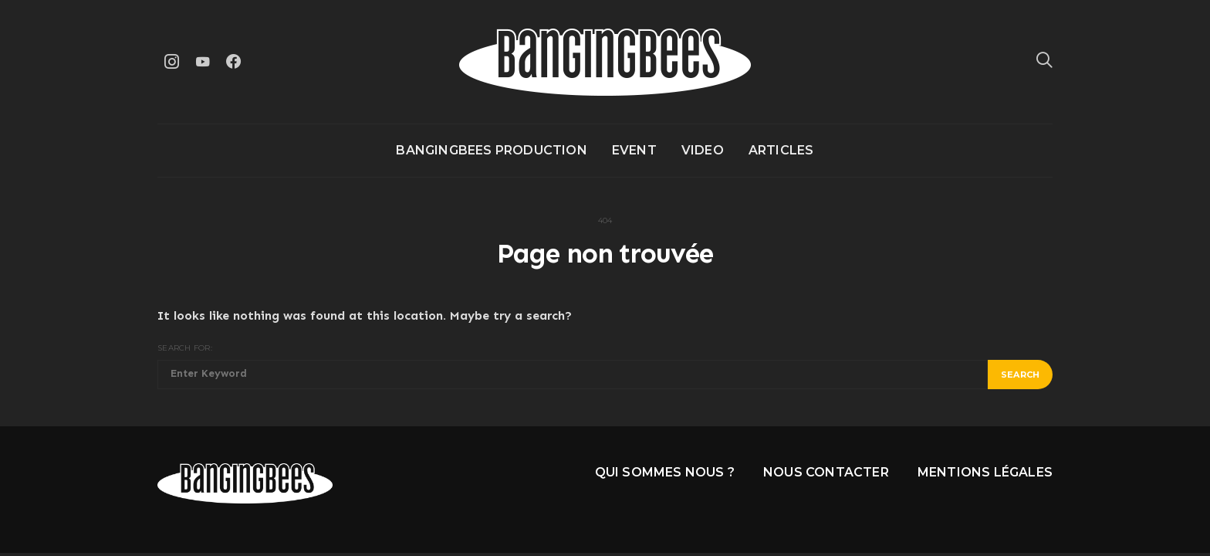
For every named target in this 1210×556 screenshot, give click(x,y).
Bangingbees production (491, 150)
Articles (781, 150)
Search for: (184, 348)
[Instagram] (171, 61)
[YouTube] (202, 61)
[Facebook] (233, 61)
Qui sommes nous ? (665, 472)
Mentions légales (985, 472)
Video (702, 150)
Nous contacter (826, 472)
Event (634, 150)
